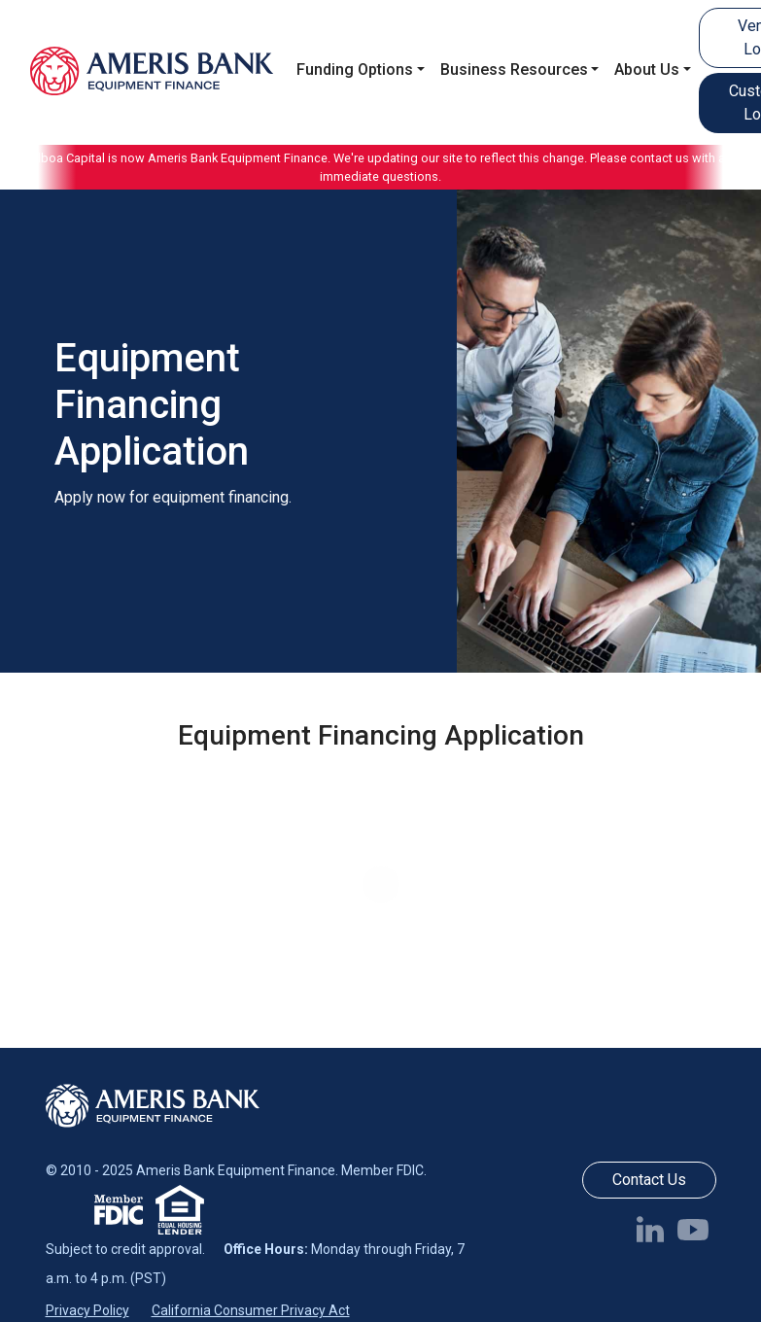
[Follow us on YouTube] (696, 1229)
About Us (646, 69)
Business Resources (514, 69)
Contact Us (649, 1179)
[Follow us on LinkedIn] (654, 1229)
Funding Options (354, 69)
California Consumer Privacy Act (251, 1310)
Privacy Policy (87, 1310)
